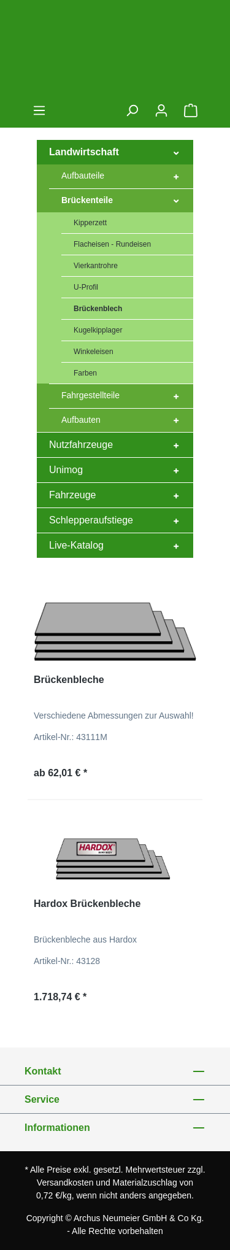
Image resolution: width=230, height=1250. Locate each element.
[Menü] (39, 110)
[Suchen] (132, 110)
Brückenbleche (69, 679)
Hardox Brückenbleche (87, 903)
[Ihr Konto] (161, 110)
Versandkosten (65, 1182)
